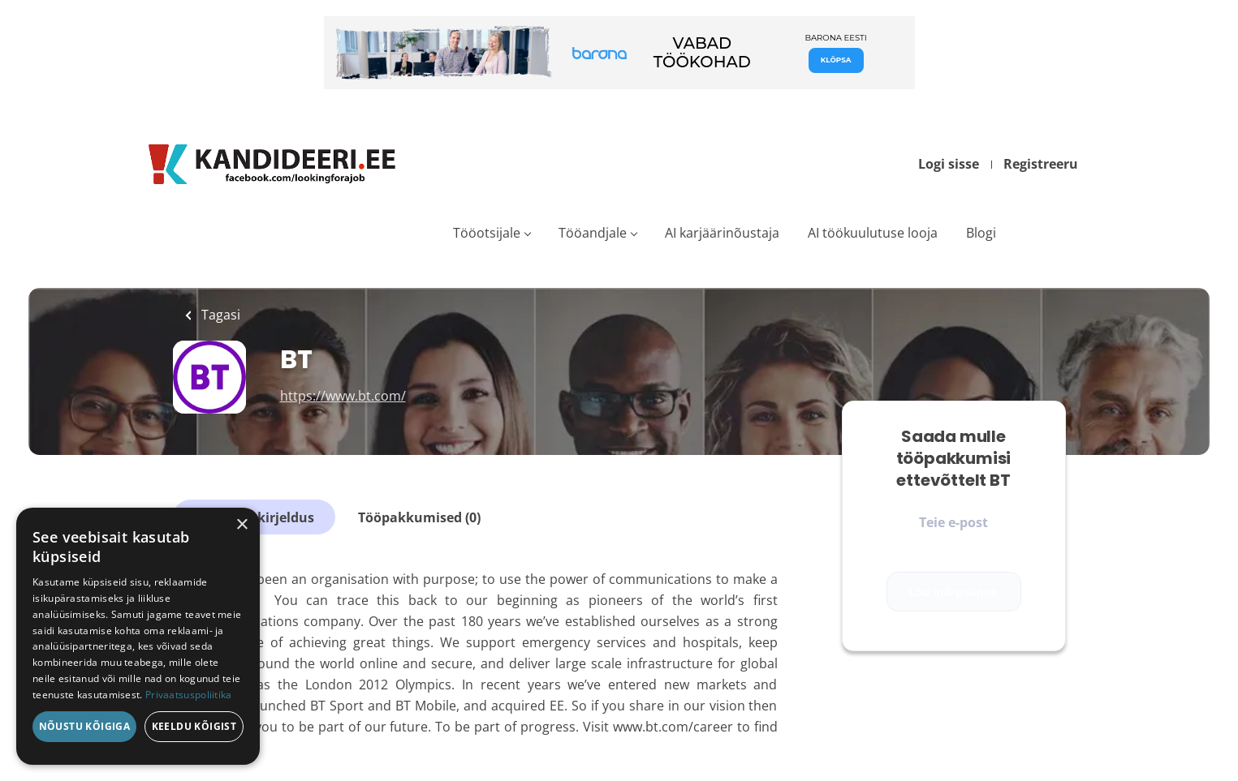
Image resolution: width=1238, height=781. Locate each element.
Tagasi (219, 315)
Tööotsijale (486, 233)
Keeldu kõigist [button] (194, 726)
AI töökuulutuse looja (873, 233)
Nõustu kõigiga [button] (85, 726)
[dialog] (138, 636)
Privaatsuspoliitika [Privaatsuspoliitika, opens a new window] (188, 695)
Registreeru (1040, 164)
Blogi (981, 233)
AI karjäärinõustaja (722, 233)
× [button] (241, 525)
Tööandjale (593, 233)
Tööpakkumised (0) (419, 517)
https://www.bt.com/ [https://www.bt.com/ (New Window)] (343, 396)
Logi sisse (948, 164)
